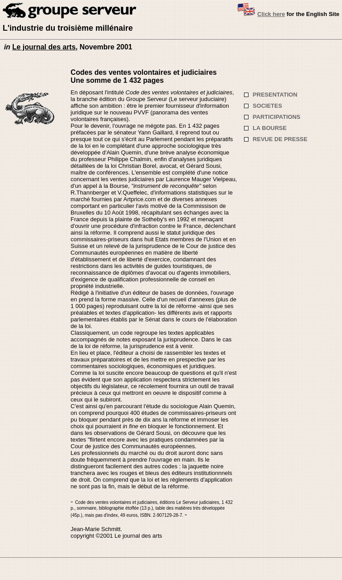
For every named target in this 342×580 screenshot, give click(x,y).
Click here (271, 14)
